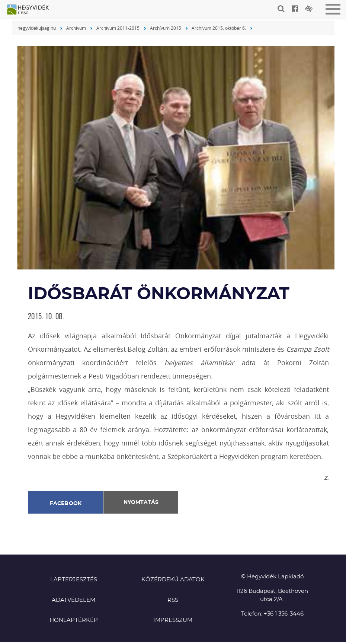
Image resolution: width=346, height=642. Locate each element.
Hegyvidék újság (32, 10)
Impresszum (172, 620)
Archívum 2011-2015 (118, 28)
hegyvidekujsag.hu (36, 28)
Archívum (76, 28)
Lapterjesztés (73, 579)
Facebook (66, 503)
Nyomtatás (141, 502)
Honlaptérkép (73, 620)
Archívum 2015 (165, 28)
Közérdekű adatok (173, 579)
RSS (172, 600)
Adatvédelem (73, 600)
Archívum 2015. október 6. (219, 28)
